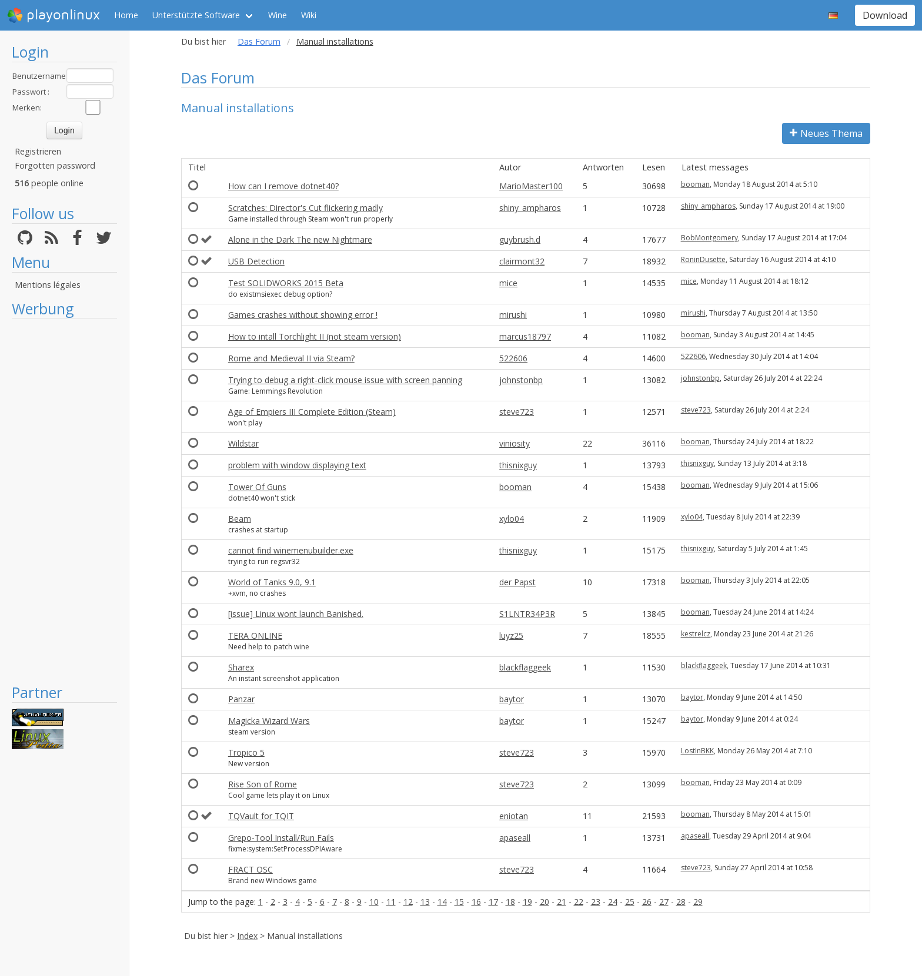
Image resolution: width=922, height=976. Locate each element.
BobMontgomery (709, 238)
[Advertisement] (64, 500)
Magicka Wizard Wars (269, 720)
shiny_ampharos (530, 207)
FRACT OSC (250, 869)
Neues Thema (826, 133)
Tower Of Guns (257, 486)
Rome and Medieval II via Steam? (291, 358)
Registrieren (38, 151)
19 (527, 901)
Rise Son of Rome (262, 784)
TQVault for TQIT (261, 815)
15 (459, 901)
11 (391, 901)
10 (374, 901)
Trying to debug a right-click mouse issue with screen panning (345, 379)
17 (493, 901)
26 (647, 901)
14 (442, 901)
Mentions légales (48, 284)
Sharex (241, 667)
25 (629, 901)
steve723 (516, 411)
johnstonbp (521, 379)
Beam (239, 518)
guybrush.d (519, 239)
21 (561, 901)
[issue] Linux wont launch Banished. (295, 613)
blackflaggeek (525, 667)
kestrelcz (695, 634)
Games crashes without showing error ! (303, 314)
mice (508, 283)
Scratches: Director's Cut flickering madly (305, 207)
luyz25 (511, 635)
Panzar (241, 699)
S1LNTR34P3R (527, 613)
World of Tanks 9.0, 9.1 (272, 582)
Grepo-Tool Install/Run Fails (281, 837)
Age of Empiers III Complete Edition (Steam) (312, 411)
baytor (511, 699)
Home (126, 15)
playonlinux (53, 15)
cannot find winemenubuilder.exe (290, 550)
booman (695, 184)
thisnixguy (518, 465)
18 (510, 901)
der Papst (517, 582)
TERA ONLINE (255, 635)
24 (612, 901)
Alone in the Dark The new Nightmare (300, 239)
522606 (513, 358)
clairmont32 (521, 261)
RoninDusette (703, 259)
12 (408, 901)
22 (578, 901)
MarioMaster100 (531, 186)
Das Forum (259, 41)
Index (247, 935)
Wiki (308, 15)
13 (425, 901)
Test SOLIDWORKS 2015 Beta (285, 283)
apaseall (514, 837)
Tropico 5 (246, 752)
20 (544, 901)
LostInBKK (697, 751)
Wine (277, 15)
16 (476, 901)
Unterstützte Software (196, 15)
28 (681, 901)
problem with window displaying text (297, 465)
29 (698, 901)
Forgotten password (55, 165)
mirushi (513, 314)
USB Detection (256, 261)
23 (595, 901)
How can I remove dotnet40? (283, 186)
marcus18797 (525, 336)
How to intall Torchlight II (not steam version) (314, 336)
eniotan (513, 815)
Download (885, 15)
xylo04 (511, 518)
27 (664, 901)
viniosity (514, 443)
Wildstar (243, 443)
